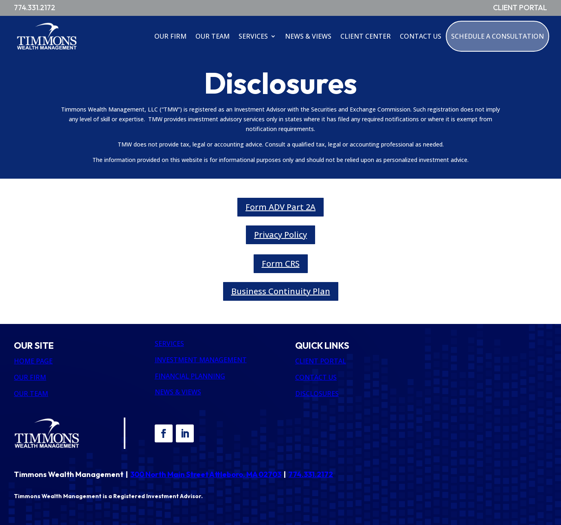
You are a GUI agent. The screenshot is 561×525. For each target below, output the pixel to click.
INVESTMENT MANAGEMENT (201, 359)
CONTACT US (316, 377)
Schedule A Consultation (497, 36)
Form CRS (281, 263)
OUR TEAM (31, 393)
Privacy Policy (280, 234)
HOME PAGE (33, 361)
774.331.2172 (310, 474)
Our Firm (170, 36)
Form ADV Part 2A (280, 206)
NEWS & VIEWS (178, 391)
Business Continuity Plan (280, 291)
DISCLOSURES (317, 393)
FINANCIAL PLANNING (190, 376)
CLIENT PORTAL (320, 361)
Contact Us (420, 36)
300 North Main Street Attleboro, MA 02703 (205, 474)
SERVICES (169, 343)
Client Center (365, 36)
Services (253, 36)
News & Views (308, 36)
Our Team (212, 36)
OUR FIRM (30, 377)
